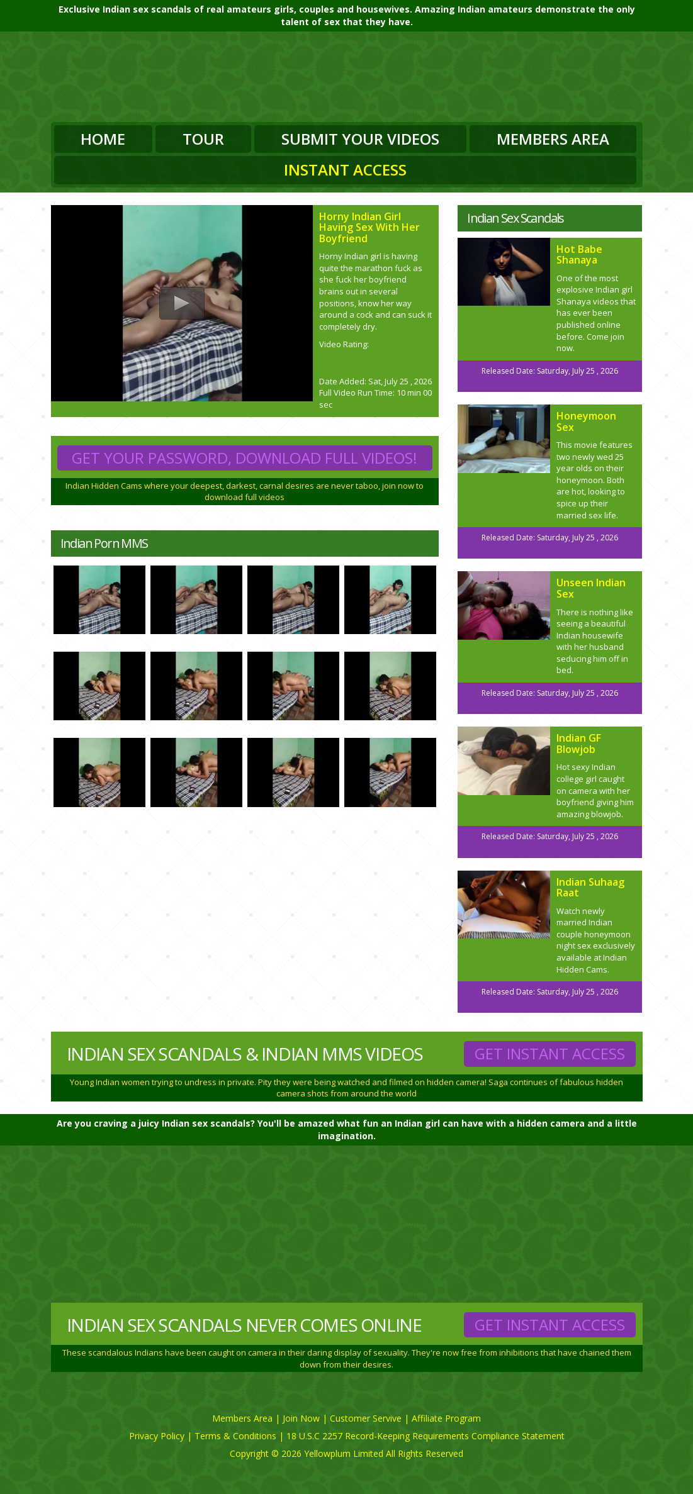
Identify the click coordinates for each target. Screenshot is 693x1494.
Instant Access (345, 169)
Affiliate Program (446, 1418)
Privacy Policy (156, 1436)
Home (103, 138)
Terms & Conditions (235, 1436)
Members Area (553, 138)
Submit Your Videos (360, 138)
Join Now (301, 1418)
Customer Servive (366, 1418)
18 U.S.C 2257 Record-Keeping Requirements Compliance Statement (425, 1436)
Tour (203, 138)
